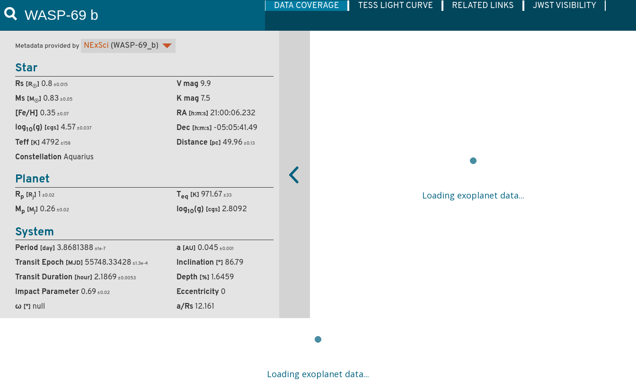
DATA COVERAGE (306, 5)
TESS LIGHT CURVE (395, 5)
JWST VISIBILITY (565, 5)
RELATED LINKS (483, 5)
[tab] (306, 5)
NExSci (96, 46)
